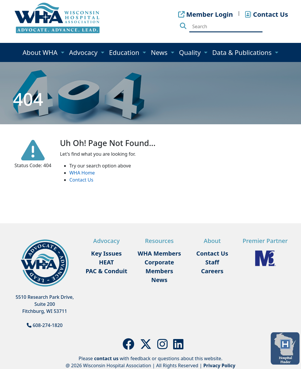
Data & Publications (242, 52)
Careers (212, 271)
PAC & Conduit (106, 271)
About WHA (41, 52)
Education (125, 52)
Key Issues (106, 253)
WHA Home (82, 173)
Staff (212, 262)
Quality (190, 52)
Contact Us (81, 180)
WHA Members (159, 253)
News (160, 52)
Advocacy (84, 52)
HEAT (106, 262)
